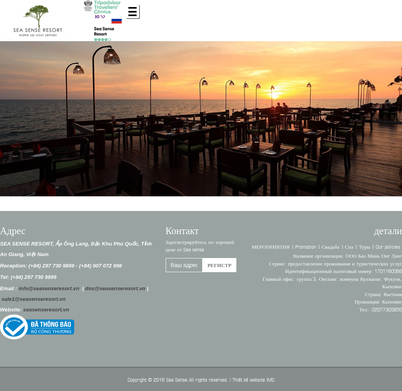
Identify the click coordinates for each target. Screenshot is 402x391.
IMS (270, 379)
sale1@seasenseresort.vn (34, 299)
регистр (219, 264)
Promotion (305, 246)
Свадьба (330, 246)
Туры (364, 246)
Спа (349, 246)
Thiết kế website (248, 379)
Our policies (388, 246)
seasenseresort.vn (46, 310)
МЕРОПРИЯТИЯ (271, 246)
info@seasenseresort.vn (48, 288)
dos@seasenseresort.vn (115, 288)
